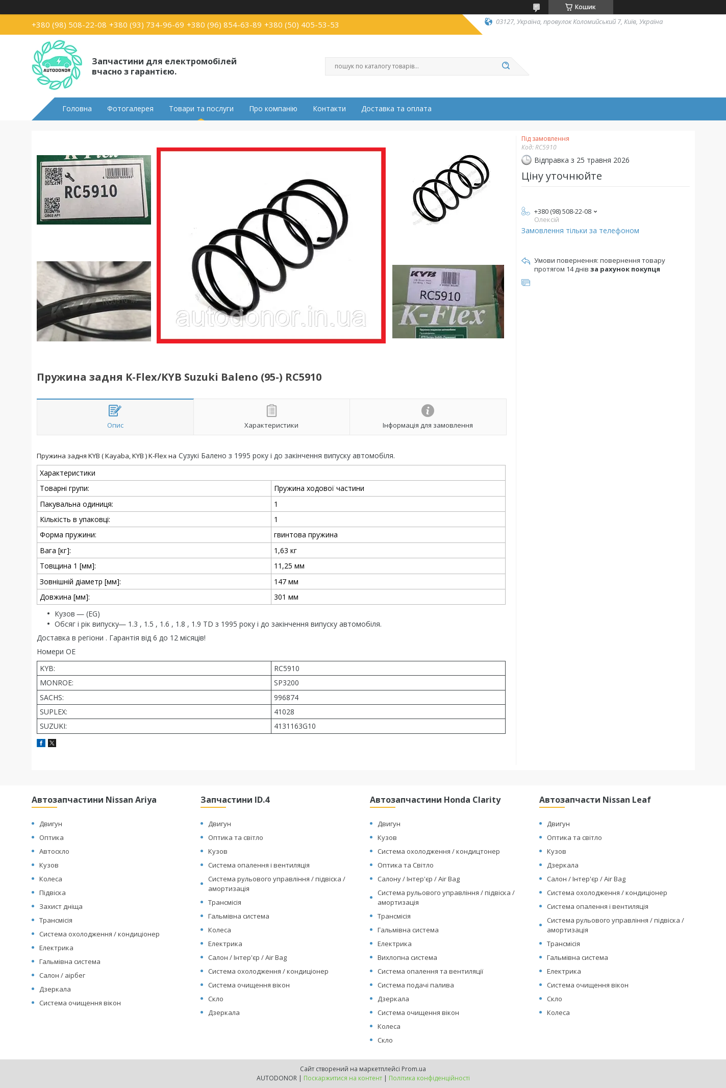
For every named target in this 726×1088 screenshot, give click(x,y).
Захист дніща (61, 906)
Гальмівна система (70, 961)
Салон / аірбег (62, 975)
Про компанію (273, 108)
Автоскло (54, 851)
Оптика (51, 837)
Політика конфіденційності (429, 1078)
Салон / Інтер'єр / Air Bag (247, 957)
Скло (215, 998)
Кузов (49, 865)
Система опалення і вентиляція (259, 865)
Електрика (56, 947)
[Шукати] (506, 66)
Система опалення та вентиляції (430, 971)
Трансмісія (55, 920)
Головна (77, 108)
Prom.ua (414, 1069)
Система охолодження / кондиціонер (99, 933)
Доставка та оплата (396, 108)
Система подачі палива (416, 985)
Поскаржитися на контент (343, 1078)
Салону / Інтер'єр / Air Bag (419, 878)
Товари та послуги (201, 108)
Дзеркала (55, 989)
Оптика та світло (235, 837)
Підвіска (52, 892)
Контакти (329, 108)
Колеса (50, 878)
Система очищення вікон (80, 1002)
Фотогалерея (130, 108)
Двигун (50, 823)
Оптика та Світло (406, 865)
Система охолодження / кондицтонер (439, 851)
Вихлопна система (407, 957)
